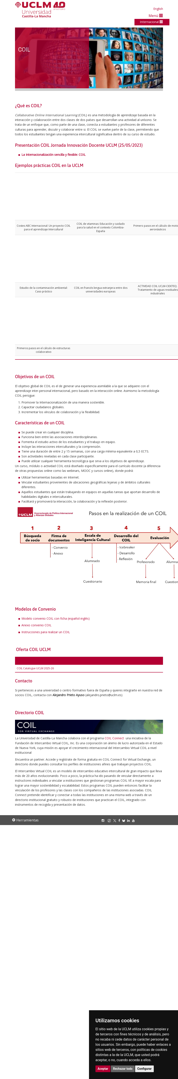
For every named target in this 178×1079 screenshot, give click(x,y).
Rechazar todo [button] (123, 1068)
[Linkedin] (128, 820)
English (158, 9)
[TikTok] (110, 820)
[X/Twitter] (115, 820)
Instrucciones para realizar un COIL (45, 632)
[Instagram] (104, 820)
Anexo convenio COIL (36, 625)
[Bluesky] (124, 820)
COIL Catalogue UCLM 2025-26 (35, 668)
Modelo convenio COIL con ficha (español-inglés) (55, 618)
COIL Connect (114, 738)
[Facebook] (120, 820)
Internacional (151, 22)
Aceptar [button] (103, 1068)
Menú (156, 15)
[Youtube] (134, 820)
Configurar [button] (144, 1068)
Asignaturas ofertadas (31, 660)
